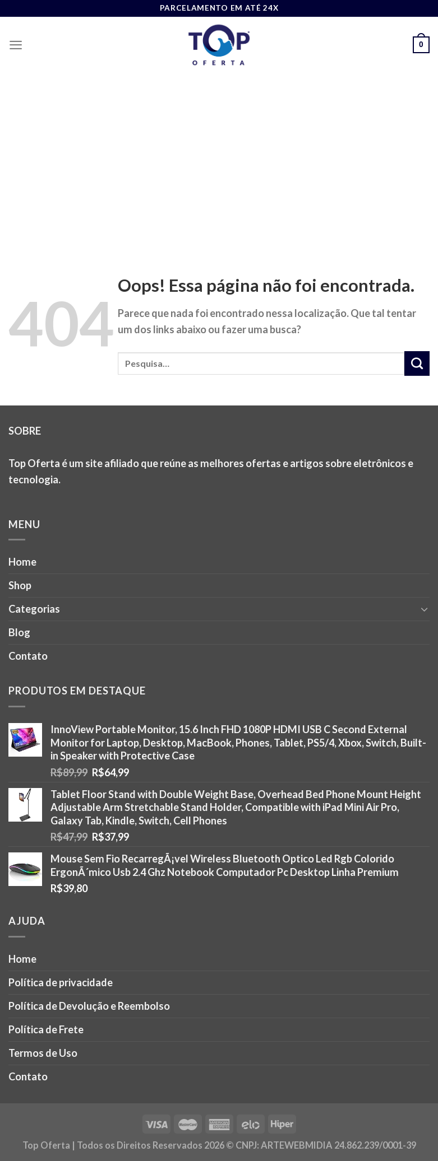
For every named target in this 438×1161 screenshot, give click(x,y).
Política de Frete (46, 1029)
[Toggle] (424, 609)
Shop (19, 585)
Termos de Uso (42, 1053)
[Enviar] (417, 363)
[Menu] (16, 45)
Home (22, 562)
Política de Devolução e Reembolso (89, 1006)
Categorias (34, 609)
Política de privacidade (60, 982)
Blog (19, 632)
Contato (28, 656)
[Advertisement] (219, 156)
